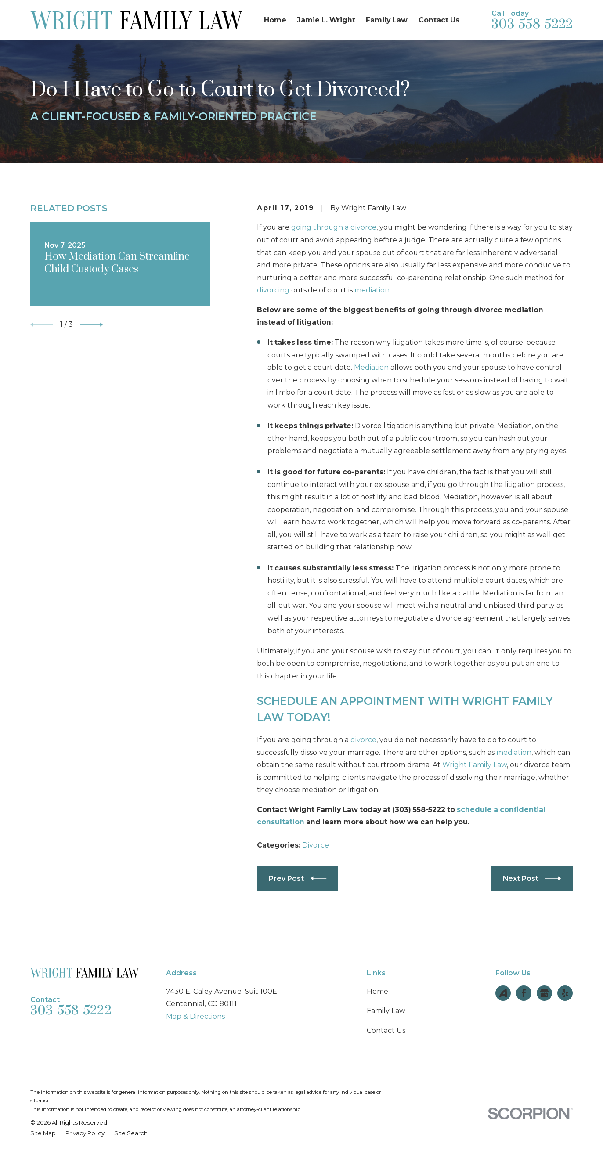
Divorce (315, 845)
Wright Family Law (474, 765)
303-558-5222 (532, 24)
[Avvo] (503, 993)
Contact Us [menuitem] (439, 20)
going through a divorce (333, 227)
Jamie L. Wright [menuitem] (326, 20)
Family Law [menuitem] (387, 20)
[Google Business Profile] (544, 993)
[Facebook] (524, 993)
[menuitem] (43, 1133)
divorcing (273, 290)
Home (377, 991)
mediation (372, 290)
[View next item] (91, 324)
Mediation (371, 367)
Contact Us (386, 1030)
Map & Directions (195, 1016)
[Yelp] (565, 993)
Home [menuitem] (275, 20)
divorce (363, 740)
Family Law (386, 1011)
